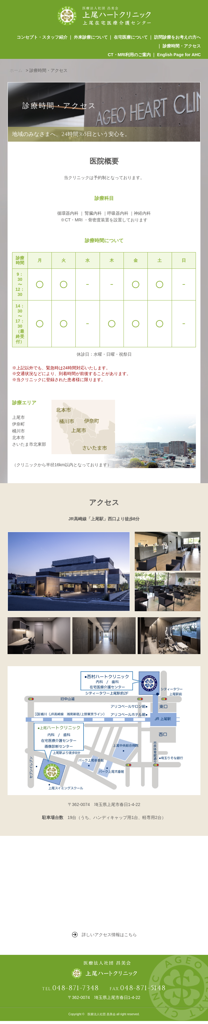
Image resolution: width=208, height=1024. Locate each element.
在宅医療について (130, 37)
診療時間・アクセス (182, 47)
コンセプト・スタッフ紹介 (40, 37)
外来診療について (90, 37)
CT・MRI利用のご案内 (128, 57)
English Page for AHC (179, 57)
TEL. (70, 992)
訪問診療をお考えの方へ (177, 37)
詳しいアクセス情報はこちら (109, 938)
